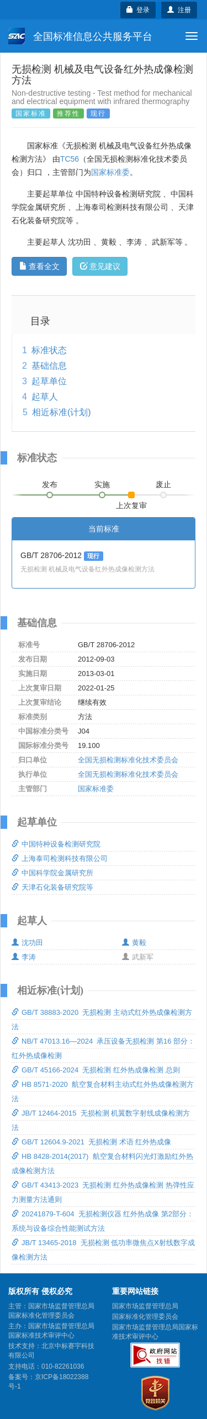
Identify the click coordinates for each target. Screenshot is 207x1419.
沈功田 (27, 942)
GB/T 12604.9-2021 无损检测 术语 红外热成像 (91, 1142)
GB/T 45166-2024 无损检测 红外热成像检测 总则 (96, 1070)
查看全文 (39, 266)
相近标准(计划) (61, 412)
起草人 (44, 396)
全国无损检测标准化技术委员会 (128, 760)
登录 (138, 10)
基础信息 (49, 365)
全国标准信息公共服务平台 (80, 36)
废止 (163, 484)
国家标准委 (110, 172)
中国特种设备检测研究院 (56, 844)
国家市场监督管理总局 (145, 1306)
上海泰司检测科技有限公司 (60, 858)
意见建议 (100, 266)
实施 (102, 484)
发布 (49, 484)
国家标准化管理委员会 (145, 1316)
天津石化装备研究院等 (52, 887)
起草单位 (49, 381)
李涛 (24, 957)
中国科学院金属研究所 (52, 873)
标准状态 (49, 350)
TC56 (69, 158)
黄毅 (134, 942)
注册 (179, 10)
